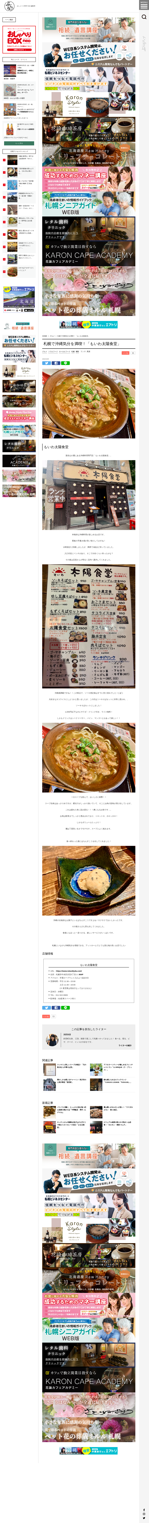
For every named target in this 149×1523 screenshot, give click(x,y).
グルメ (44, 351)
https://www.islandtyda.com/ (69, 971)
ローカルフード (64, 351)
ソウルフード (53, 351)
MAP (81, 974)
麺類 (77, 351)
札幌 (73, 351)
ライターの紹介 (125, 1045)
